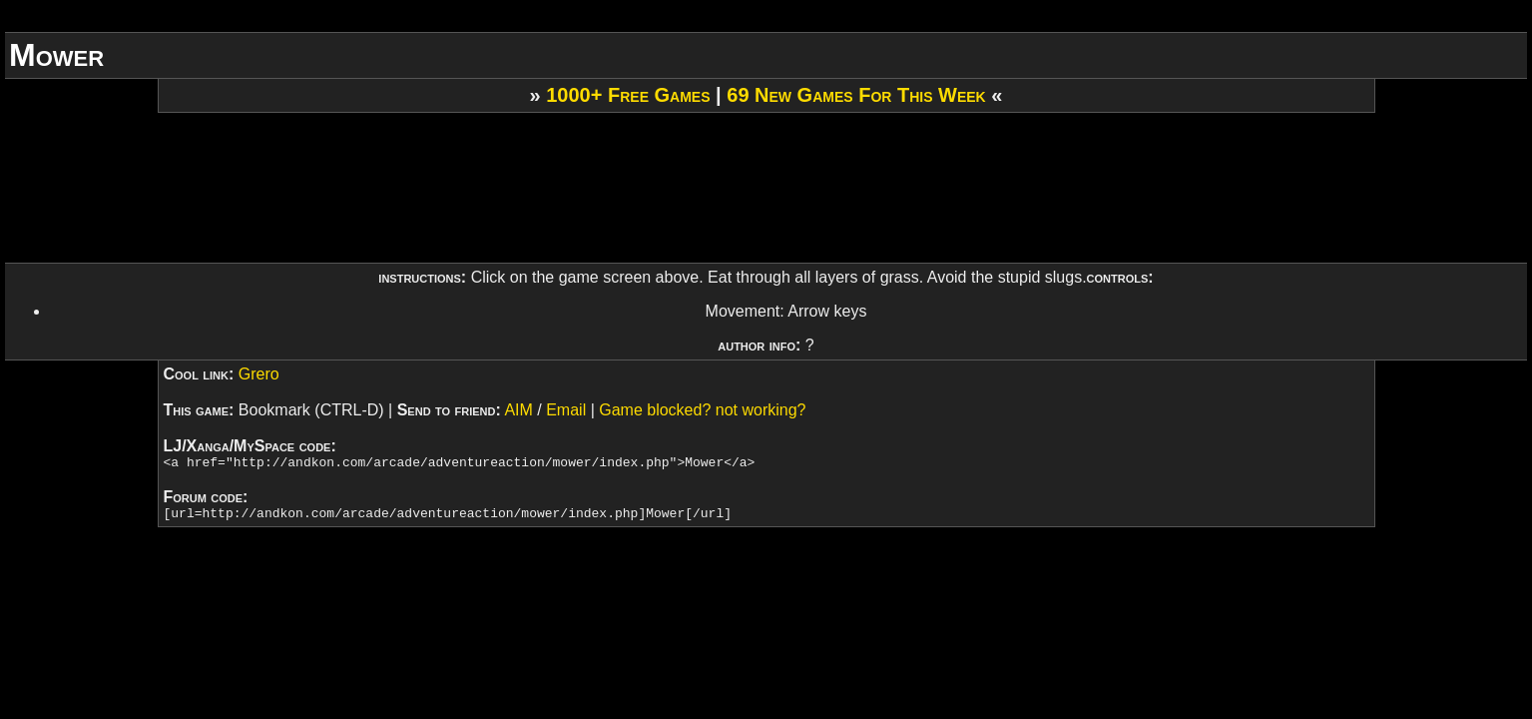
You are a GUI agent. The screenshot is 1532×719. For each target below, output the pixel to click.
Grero (259, 373)
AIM (518, 409)
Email (566, 409)
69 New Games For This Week (856, 95)
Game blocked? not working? (702, 409)
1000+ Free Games (628, 95)
